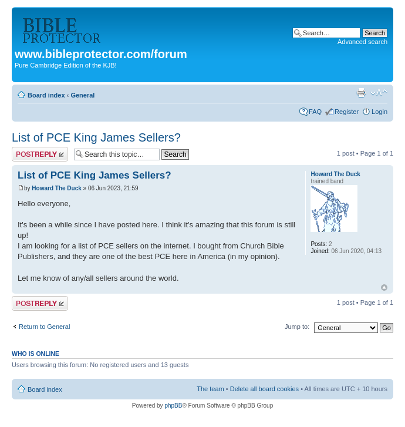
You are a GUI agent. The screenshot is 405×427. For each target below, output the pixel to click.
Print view (361, 93)
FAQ (315, 111)
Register (347, 111)
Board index (46, 95)
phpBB (173, 405)
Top (384, 287)
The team (210, 388)
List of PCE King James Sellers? (96, 137)
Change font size (378, 93)
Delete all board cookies (264, 388)
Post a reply (40, 154)
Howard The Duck (56, 188)
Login (379, 111)
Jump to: (297, 326)
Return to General (44, 326)
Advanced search (362, 41)
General (82, 95)
